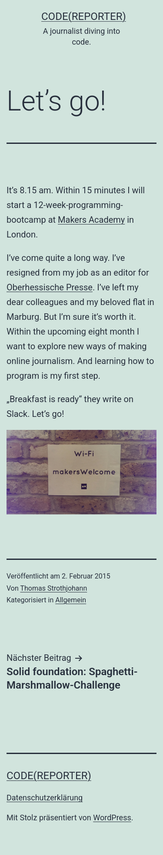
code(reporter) (83, 16)
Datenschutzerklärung (45, 797)
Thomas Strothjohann (53, 588)
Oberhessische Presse (50, 287)
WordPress (112, 817)
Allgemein (70, 600)
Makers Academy (91, 220)
